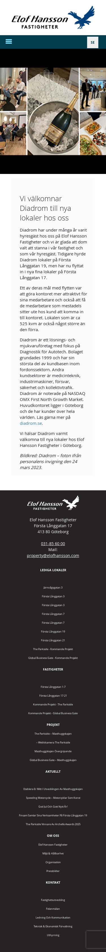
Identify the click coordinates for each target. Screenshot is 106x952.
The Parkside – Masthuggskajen (53, 733)
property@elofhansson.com (53, 555)
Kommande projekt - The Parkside (53, 704)
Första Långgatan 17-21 (53, 695)
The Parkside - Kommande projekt (53, 649)
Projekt (53, 724)
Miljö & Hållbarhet (53, 853)
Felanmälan (53, 909)
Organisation (53, 862)
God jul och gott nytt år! (53, 806)
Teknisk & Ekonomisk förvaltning (53, 926)
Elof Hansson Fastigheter (53, 844)
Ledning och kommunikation (53, 917)
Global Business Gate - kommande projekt (53, 658)
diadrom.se (31, 423)
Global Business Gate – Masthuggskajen (53, 760)
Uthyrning (53, 935)
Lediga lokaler (53, 570)
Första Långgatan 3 (53, 596)
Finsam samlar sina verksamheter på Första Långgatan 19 (53, 815)
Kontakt (53, 882)
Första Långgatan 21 (53, 640)
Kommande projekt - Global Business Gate (53, 713)
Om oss (53, 835)
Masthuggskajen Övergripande (53, 751)
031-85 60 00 (53, 543)
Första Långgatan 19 (53, 631)
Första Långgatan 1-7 (53, 687)
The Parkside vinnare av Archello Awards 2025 (53, 824)
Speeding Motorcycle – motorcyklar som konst (53, 798)
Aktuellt (53, 771)
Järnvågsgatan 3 (53, 587)
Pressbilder (53, 871)
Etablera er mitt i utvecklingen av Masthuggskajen (53, 789)
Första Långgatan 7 (53, 614)
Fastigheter (53, 669)
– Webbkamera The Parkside (53, 742)
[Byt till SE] (92, 42)
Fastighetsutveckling (53, 900)
